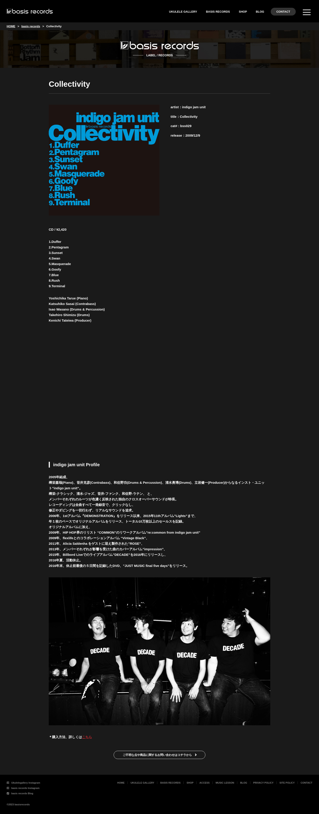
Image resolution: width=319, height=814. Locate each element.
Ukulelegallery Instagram (23, 782)
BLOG (260, 11)
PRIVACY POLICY (263, 782)
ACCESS (204, 782)
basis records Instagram (23, 788)
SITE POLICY (287, 782)
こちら (87, 737)
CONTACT (283, 11)
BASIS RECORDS (218, 11)
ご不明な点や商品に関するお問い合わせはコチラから (157, 755)
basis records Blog (20, 793)
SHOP (243, 11)
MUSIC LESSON (225, 782)
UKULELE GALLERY (183, 11)
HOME (120, 782)
